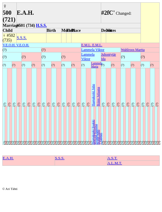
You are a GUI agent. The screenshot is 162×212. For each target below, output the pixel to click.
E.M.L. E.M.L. (91, 45)
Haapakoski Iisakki (93, 132)
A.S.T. (112, 158)
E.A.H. (8, 158)
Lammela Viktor (92, 50)
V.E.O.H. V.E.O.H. (16, 45)
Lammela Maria (96, 65)
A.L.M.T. (114, 163)
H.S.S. (41, 25)
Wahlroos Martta (133, 50)
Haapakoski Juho (93, 95)
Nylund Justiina (95, 134)
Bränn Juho (98, 137)
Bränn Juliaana (98, 96)
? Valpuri (100, 139)
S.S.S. (22, 38)
